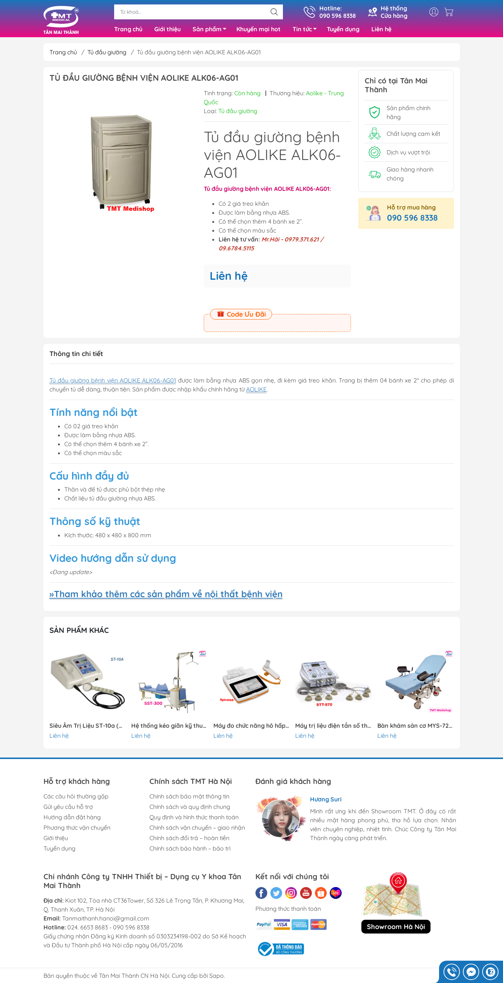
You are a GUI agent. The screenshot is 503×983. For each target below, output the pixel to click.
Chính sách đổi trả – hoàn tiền (189, 839)
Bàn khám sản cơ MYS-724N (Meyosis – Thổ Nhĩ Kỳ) (415, 727)
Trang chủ (128, 29)
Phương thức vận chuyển (76, 829)
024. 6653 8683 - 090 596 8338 (108, 929)
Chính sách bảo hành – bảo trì (189, 850)
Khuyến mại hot (258, 29)
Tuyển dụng (343, 29)
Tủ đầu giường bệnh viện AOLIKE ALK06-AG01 (112, 382)
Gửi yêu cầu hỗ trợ (68, 808)
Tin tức (307, 31)
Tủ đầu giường (106, 53)
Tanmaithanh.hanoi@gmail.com (105, 920)
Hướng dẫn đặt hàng (72, 819)
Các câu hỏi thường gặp (76, 798)
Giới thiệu (167, 29)
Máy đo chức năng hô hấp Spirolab (251, 727)
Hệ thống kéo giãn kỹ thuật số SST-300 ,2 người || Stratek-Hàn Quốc (169, 727)
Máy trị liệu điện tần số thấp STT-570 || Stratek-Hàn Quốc (333, 727)
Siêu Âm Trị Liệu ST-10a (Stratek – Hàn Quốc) (87, 727)
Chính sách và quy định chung (189, 808)
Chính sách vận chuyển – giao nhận (197, 829)
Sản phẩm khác (79, 632)
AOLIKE (256, 391)
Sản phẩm (211, 31)
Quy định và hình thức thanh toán (194, 819)
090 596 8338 (412, 219)
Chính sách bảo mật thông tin (189, 798)
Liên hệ (381, 29)
